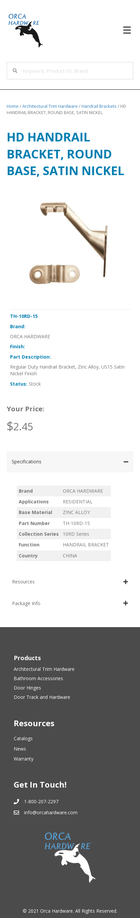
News (20, 749)
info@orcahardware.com (51, 812)
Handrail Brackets (99, 106)
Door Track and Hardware (42, 697)
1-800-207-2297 (41, 801)
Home (13, 106)
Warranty (23, 759)
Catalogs (23, 738)
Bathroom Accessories (38, 678)
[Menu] (127, 30)
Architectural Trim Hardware (50, 106)
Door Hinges (27, 687)
